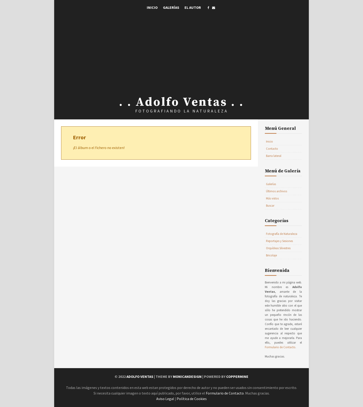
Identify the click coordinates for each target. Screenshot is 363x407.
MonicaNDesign (187, 376)
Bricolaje (271, 255)
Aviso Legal (165, 398)
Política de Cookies (192, 398)
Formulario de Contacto (280, 347)
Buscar (270, 206)
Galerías (171, 7)
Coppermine (237, 376)
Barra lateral (273, 156)
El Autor (193, 7)
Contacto (272, 149)
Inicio (152, 7)
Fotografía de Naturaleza (281, 234)
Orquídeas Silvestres (278, 248)
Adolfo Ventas (139, 376)
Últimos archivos (276, 191)
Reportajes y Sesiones (279, 241)
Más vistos (272, 198)
